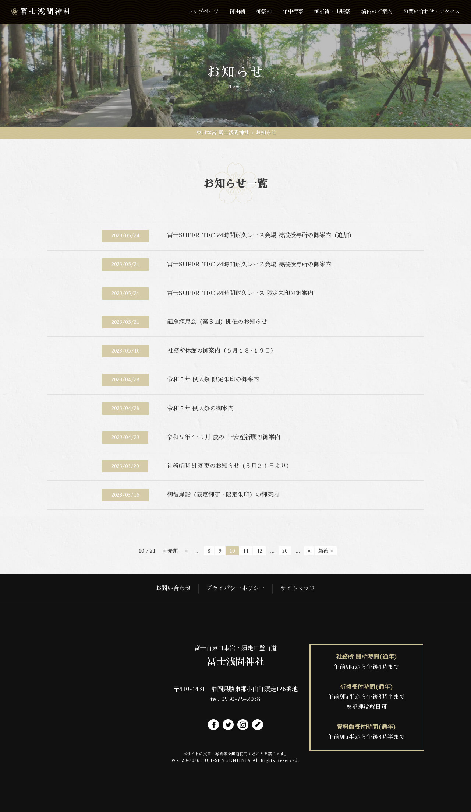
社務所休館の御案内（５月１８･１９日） (221, 351)
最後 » (325, 550)
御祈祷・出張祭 (332, 11)
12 (259, 550)
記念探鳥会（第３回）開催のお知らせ (217, 322)
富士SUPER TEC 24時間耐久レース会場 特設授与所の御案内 (249, 264)
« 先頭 (170, 550)
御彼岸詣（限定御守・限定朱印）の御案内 (223, 495)
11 (246, 550)
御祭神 (264, 11)
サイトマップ (297, 588)
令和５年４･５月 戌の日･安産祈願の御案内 (223, 437)
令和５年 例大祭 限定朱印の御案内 (213, 379)
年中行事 (293, 11)
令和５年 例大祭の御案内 (200, 409)
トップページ (203, 11)
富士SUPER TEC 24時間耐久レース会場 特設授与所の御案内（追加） (261, 235)
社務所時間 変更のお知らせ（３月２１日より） (229, 466)
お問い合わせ (173, 588)
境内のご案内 (376, 11)
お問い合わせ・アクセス (431, 11)
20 (285, 550)
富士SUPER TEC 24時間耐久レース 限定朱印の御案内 (240, 293)
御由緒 (237, 11)
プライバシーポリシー (235, 588)
